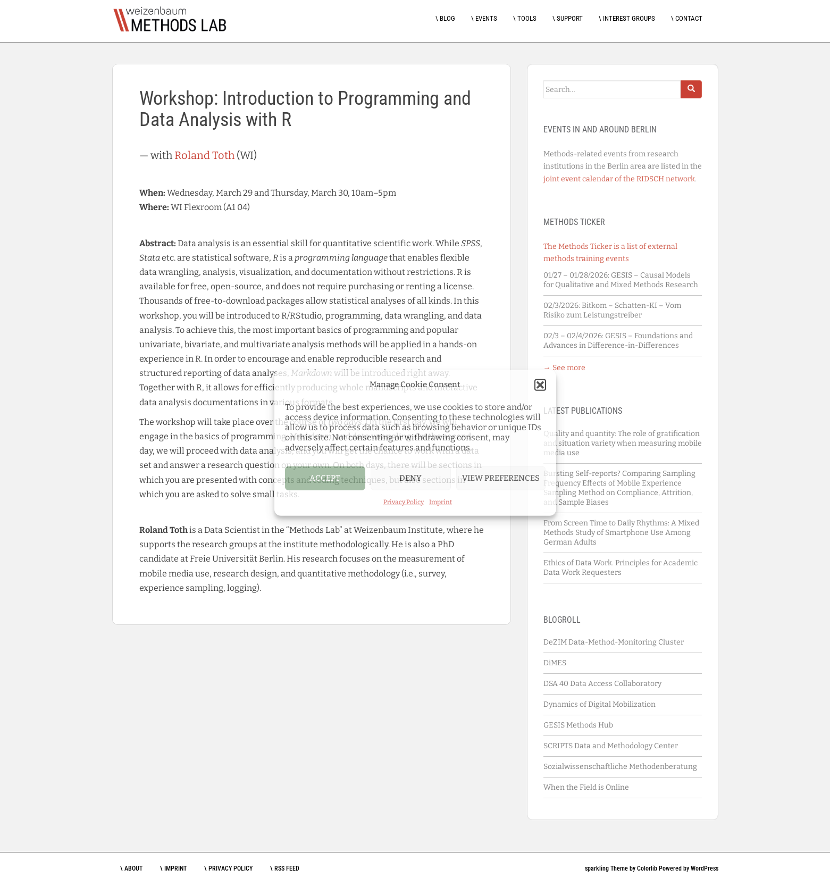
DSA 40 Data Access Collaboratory (602, 683)
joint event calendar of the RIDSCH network (619, 178)
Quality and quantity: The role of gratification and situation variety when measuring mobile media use (622, 443)
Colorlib (647, 868)
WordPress (704, 868)
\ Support (567, 18)
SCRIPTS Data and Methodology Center (610, 745)
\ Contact (686, 18)
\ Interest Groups (627, 18)
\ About (131, 868)
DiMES (554, 662)
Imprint (440, 501)
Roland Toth (204, 155)
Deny (410, 478)
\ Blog (445, 18)
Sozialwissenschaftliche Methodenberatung (620, 766)
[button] (540, 385)
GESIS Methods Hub (578, 725)
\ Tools (524, 18)
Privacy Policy (403, 501)
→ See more (564, 367)
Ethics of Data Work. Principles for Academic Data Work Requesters (620, 567)
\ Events (484, 18)
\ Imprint (173, 868)
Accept (324, 478)
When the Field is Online (586, 787)
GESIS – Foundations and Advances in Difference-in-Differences (618, 340)
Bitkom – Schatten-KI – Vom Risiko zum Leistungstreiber (612, 310)
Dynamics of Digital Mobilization (599, 704)
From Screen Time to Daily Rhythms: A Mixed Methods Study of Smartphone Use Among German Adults (621, 533)
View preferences (501, 478)
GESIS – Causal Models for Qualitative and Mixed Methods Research (620, 280)
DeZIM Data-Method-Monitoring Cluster (613, 642)
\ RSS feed (284, 868)
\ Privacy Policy (228, 868)
